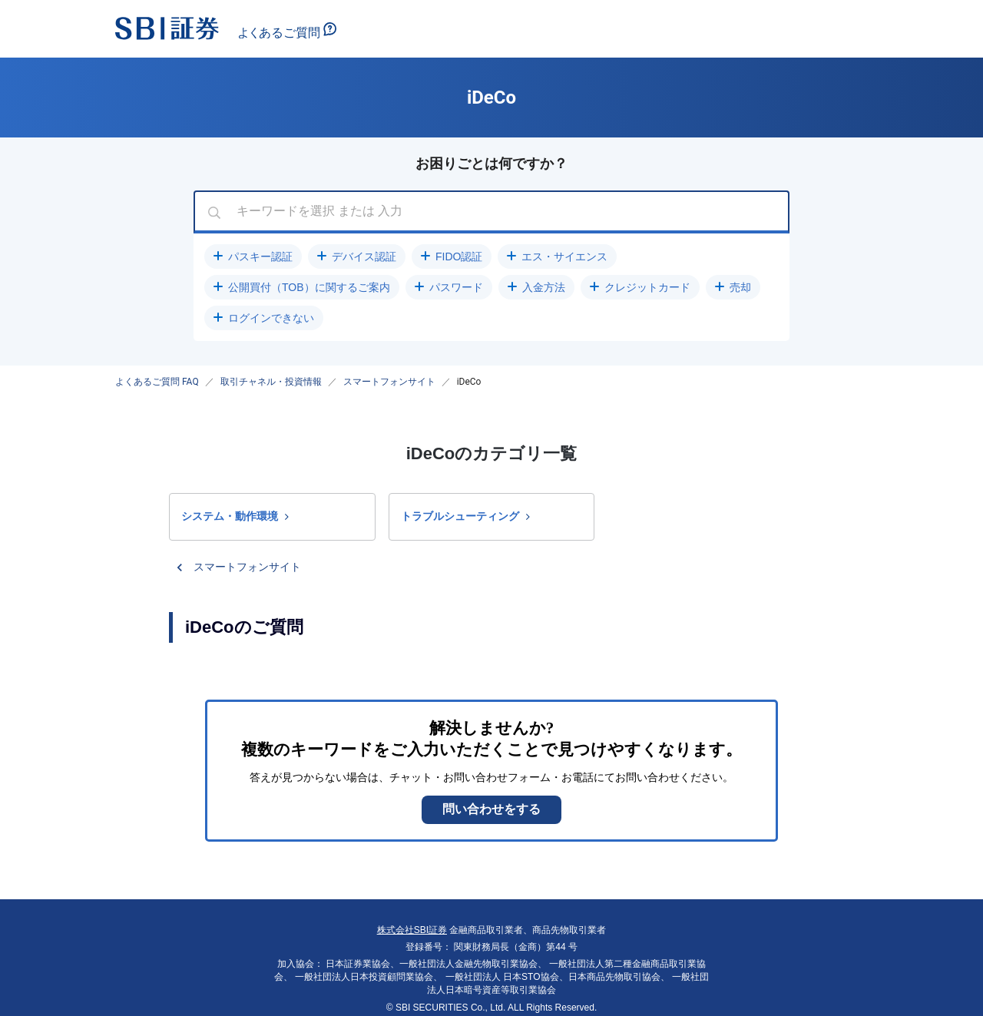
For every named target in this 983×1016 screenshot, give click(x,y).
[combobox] (491, 211)
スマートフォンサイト (389, 381)
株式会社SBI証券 (412, 930)
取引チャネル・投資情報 (271, 381)
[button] (253, 256)
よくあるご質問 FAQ (157, 381)
